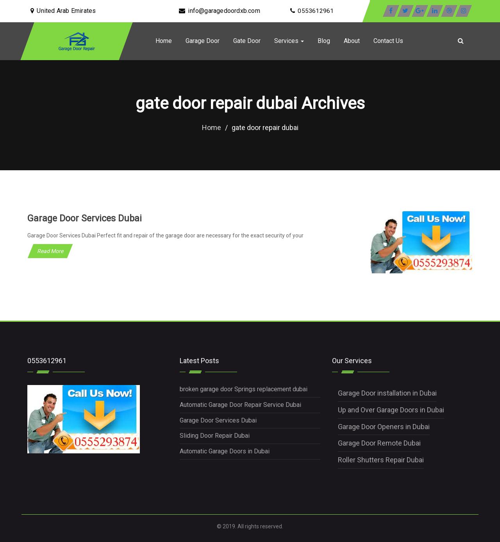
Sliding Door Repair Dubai (215, 435)
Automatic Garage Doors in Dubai (225, 451)
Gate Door (247, 41)
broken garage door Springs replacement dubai (243, 389)
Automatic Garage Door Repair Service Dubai (240, 404)
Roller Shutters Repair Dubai (381, 460)
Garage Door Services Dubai (86, 218)
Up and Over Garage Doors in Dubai (391, 410)
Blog (324, 41)
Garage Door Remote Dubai (379, 443)
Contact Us (388, 41)
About (352, 41)
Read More (50, 251)
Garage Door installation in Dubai (387, 393)
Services (289, 41)
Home (163, 41)
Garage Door (203, 41)
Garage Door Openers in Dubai (384, 427)
